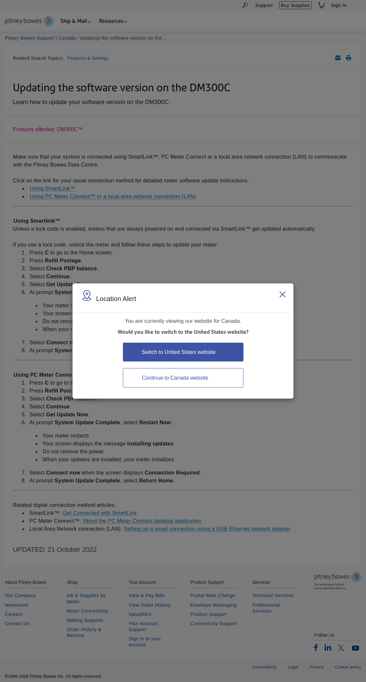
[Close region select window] (282, 294)
